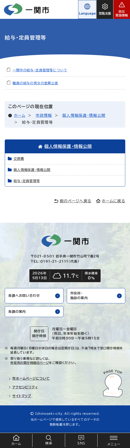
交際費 (18, 158)
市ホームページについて (29, 378)
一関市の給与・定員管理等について (40, 70)
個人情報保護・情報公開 (83, 115)
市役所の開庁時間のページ (29, 362)
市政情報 (44, 115)
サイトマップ (20, 396)
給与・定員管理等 (26, 181)
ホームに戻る (110, 201)
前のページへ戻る (72, 201)
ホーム (19, 115)
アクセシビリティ (23, 387)
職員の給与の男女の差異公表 (35, 83)
